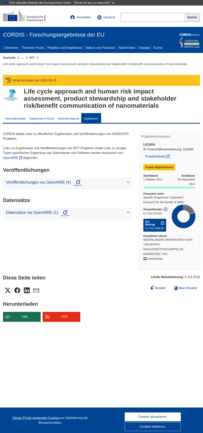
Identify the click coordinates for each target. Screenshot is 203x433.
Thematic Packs (33, 47)
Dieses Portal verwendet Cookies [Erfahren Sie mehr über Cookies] (36, 418)
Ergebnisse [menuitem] (91, 118)
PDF (64, 316)
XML (25, 316)
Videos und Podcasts (100, 47)
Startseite (11, 47)
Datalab (144, 47)
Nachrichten (127, 47)
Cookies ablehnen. (153, 426)
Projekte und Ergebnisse (64, 47)
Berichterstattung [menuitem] (68, 118)
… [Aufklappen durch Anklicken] (22, 57)
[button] (106, 17)
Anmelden (80, 17)
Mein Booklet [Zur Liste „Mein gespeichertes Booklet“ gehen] (185, 288)
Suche (157, 47)
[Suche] (192, 17)
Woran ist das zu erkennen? (94, 2)
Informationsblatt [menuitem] (15, 118)
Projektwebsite (158, 156)
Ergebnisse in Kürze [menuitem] (42, 118)
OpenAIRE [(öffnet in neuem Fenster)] (11, 157)
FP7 (32, 57)
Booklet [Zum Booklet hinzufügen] (158, 287)
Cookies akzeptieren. (153, 416)
